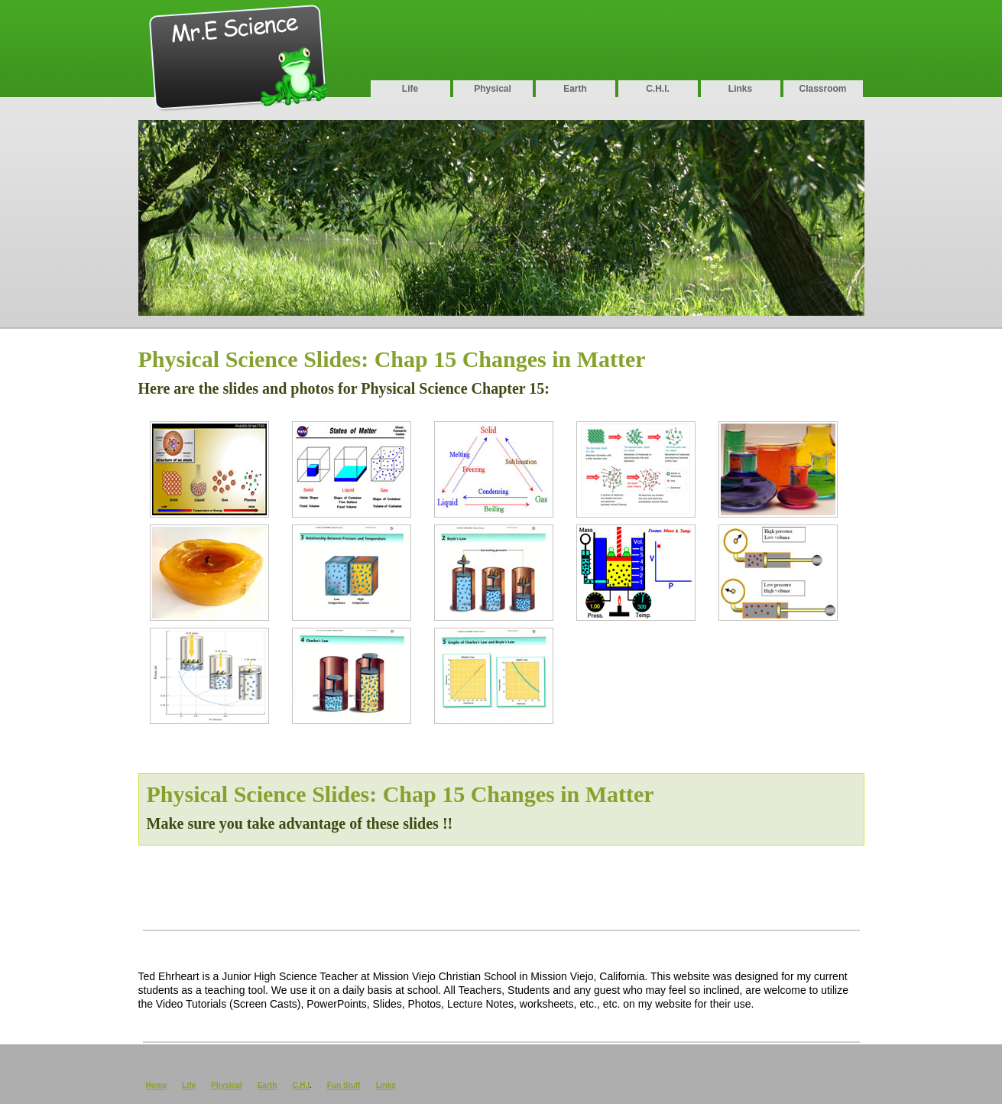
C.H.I (301, 1085)
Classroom (822, 88)
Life (410, 88)
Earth (575, 88)
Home (156, 1085)
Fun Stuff (344, 1085)
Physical (492, 88)
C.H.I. (658, 88)
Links (740, 88)
